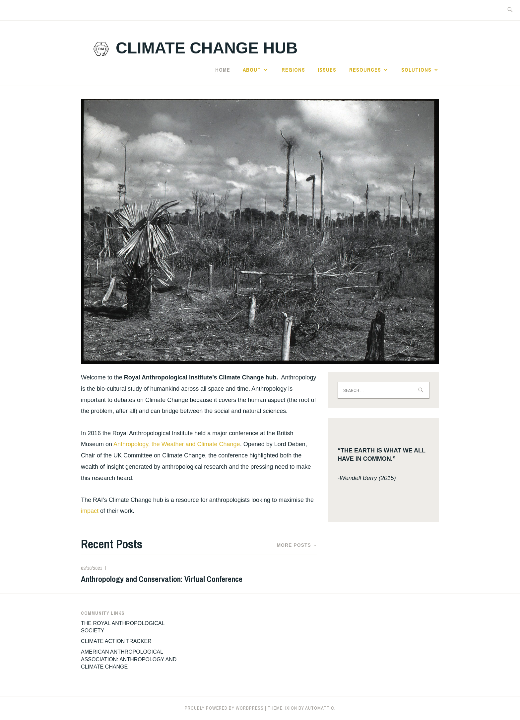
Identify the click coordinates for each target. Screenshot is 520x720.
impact (89, 511)
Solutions (416, 69)
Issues (327, 69)
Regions (293, 69)
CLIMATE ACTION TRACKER (116, 641)
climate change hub (206, 48)
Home (222, 69)
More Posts (297, 545)
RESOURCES (365, 69)
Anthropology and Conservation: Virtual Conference (161, 579)
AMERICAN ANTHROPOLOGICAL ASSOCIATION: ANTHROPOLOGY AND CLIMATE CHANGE (128, 659)
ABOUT (252, 69)
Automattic (319, 708)
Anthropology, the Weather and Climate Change (176, 444)
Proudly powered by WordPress (224, 708)
